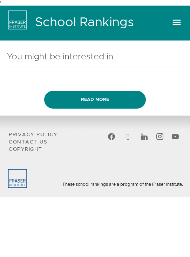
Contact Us (28, 142)
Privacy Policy (33, 134)
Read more (95, 99)
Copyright (25, 149)
